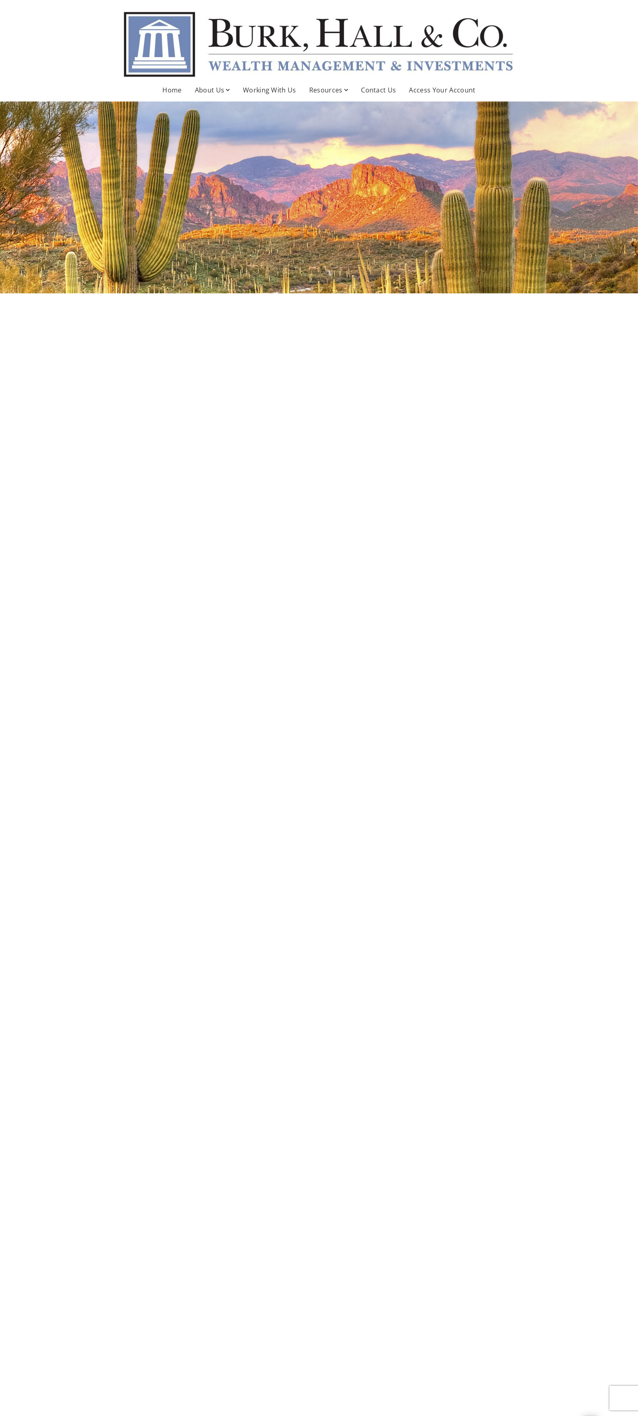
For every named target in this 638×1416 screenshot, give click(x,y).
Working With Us (269, 90)
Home (171, 90)
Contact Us (378, 90)
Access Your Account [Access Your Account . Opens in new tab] (442, 90)
